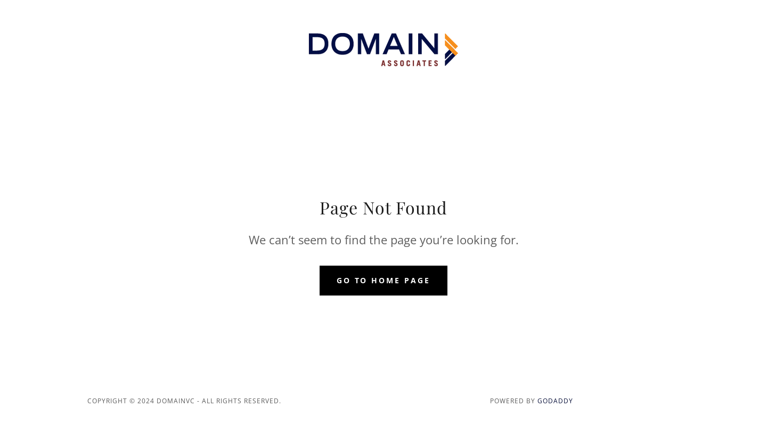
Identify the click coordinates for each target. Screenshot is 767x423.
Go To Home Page (384, 280)
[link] (383, 49)
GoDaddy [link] (555, 400)
